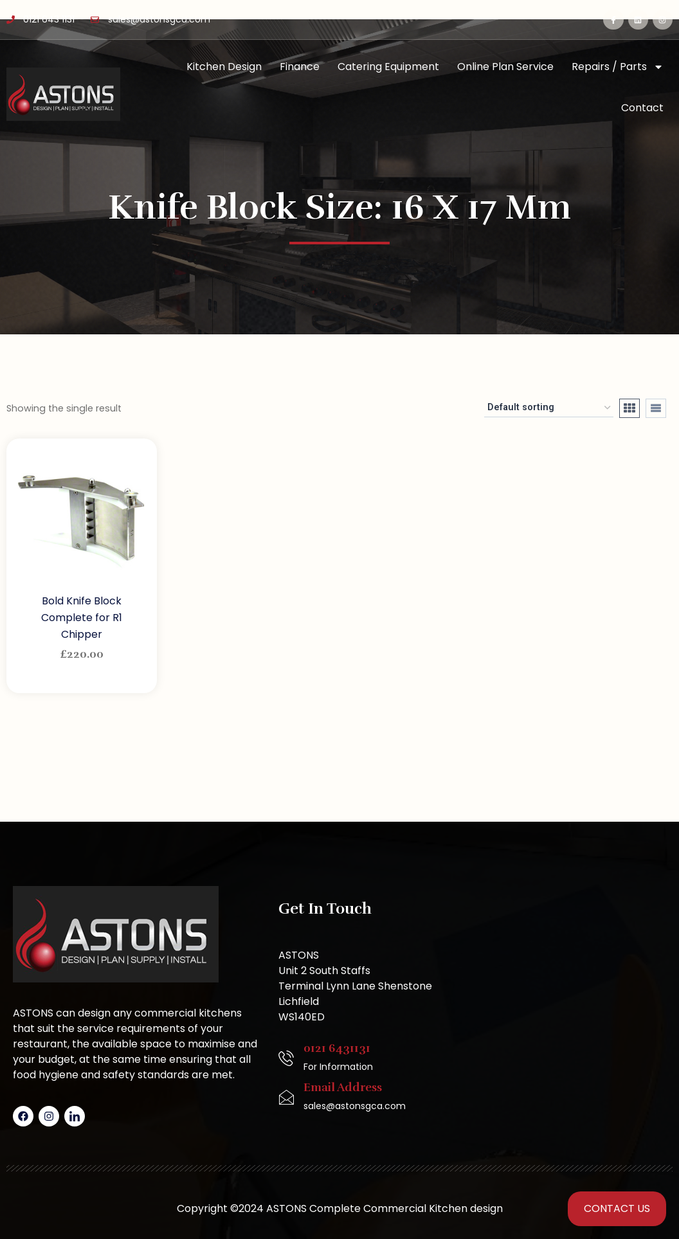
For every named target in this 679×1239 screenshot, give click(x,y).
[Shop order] (548, 408)
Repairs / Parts (618, 66)
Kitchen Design (224, 66)
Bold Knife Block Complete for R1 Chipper (81, 617)
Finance (300, 66)
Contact (642, 107)
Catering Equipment (388, 66)
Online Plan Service (505, 66)
